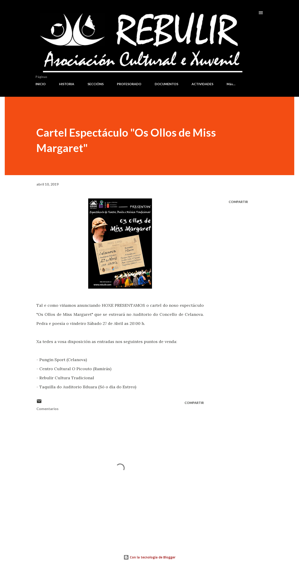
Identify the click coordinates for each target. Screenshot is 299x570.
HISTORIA (66, 84)
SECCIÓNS (96, 84)
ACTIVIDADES (202, 84)
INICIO (41, 84)
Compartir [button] (238, 202)
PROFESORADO (129, 84)
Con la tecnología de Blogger (149, 557)
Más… (231, 84)
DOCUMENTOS (166, 84)
